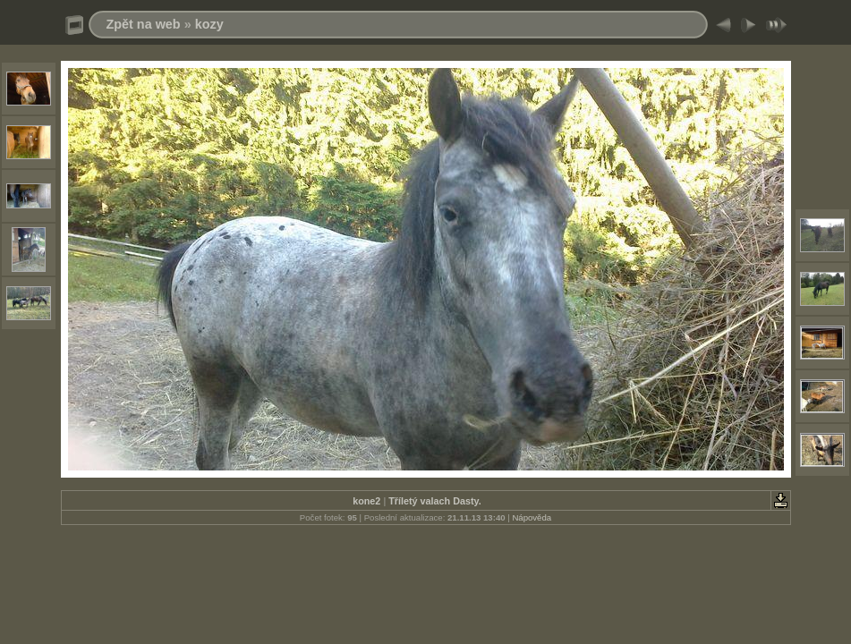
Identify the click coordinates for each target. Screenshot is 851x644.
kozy (209, 24)
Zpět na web (143, 24)
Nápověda (531, 517)
